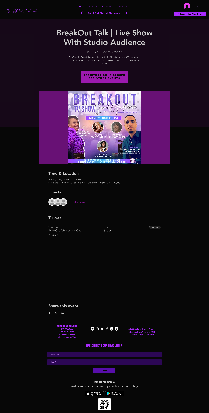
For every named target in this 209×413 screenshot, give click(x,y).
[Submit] (104, 370)
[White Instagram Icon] (97, 329)
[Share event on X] (56, 313)
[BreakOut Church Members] (104, 13)
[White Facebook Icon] (107, 329)
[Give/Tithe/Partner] (190, 14)
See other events (104, 78)
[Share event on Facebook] (49, 313)
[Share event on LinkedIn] (62, 313)
